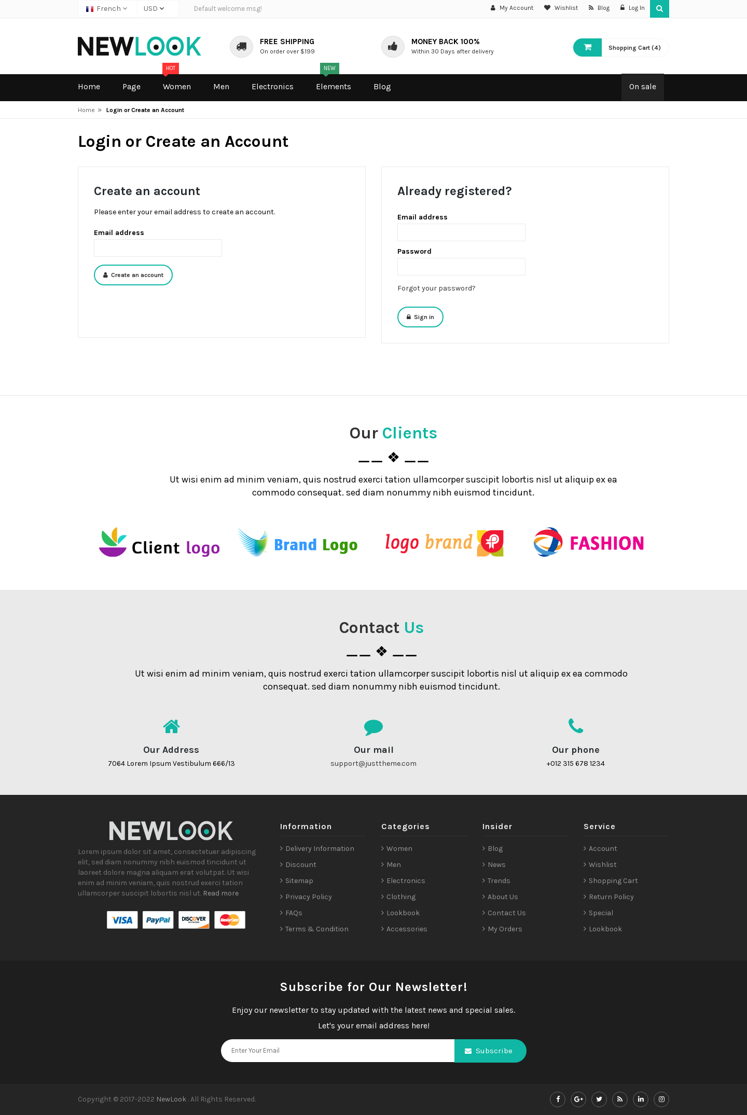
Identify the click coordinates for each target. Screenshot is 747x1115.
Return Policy (611, 896)
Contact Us (507, 912)
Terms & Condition (317, 929)
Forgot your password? (436, 288)
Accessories (406, 929)
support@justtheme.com (373, 763)
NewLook (172, 1099)
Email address (119, 232)
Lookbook (403, 912)
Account (603, 848)
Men (393, 864)
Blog (495, 848)
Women (399, 848)
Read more (221, 893)
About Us (503, 896)
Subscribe (494, 1050)
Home (86, 110)
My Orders (505, 929)
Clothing (401, 896)
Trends (499, 880)
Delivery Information (319, 848)
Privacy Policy (308, 896)
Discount (300, 864)
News (497, 864)
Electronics (405, 880)
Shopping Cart (613, 880)
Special (601, 912)
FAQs (293, 912)
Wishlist (603, 864)
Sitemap (299, 880)
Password (414, 251)
